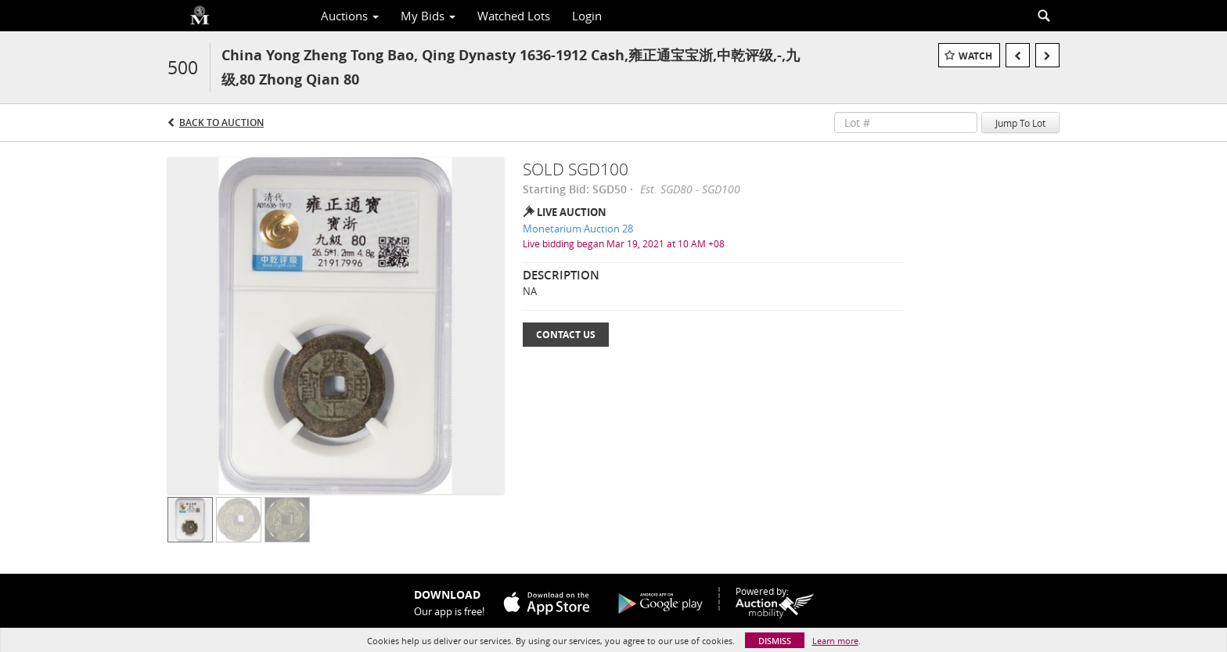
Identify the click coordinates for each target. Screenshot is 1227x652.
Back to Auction (221, 122)
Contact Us (566, 334)
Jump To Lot (1020, 123)
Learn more (835, 641)
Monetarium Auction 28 (578, 229)
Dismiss (774, 641)
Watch (975, 56)
